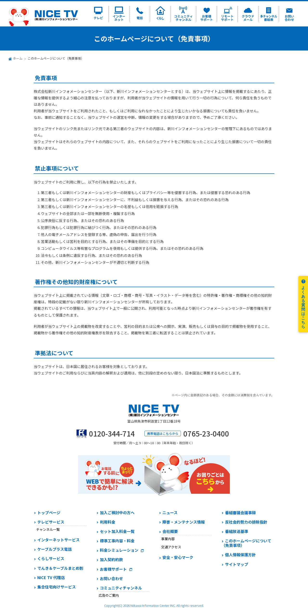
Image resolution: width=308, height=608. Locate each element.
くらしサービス (50, 558)
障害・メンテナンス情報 (183, 522)
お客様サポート (113, 569)
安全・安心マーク (177, 557)
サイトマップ (236, 564)
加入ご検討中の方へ (117, 512)
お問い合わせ (111, 578)
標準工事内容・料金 (117, 541)
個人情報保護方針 (240, 554)
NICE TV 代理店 (51, 577)
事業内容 (168, 538)
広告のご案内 (109, 595)
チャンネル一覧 (48, 529)
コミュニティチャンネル (121, 588)
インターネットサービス (58, 540)
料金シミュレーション (119, 550)
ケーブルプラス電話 (54, 549)
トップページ (48, 512)
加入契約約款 (111, 559)
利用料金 (107, 522)
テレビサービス (50, 522)
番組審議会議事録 (240, 512)
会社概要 (170, 531)
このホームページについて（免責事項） (246, 543)
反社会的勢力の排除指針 (246, 522)
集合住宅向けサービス (56, 587)
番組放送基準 (236, 531)
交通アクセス (171, 547)
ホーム (17, 58)
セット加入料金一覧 (117, 531)
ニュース (170, 512)
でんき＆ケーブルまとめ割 (60, 568)
